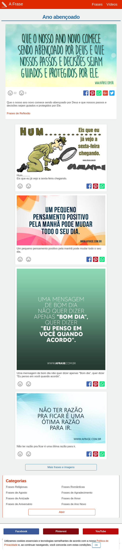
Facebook (21, 531)
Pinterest (61, 531)
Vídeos (112, 4)
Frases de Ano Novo (73, 504)
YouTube (100, 531)
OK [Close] (96, 545)
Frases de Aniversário (19, 504)
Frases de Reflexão (18, 113)
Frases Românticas (73, 486)
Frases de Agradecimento (76, 492)
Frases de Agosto (16, 492)
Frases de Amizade (17, 498)
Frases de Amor (71, 498)
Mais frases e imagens (61, 467)
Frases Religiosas (16, 486)
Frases (97, 4)
